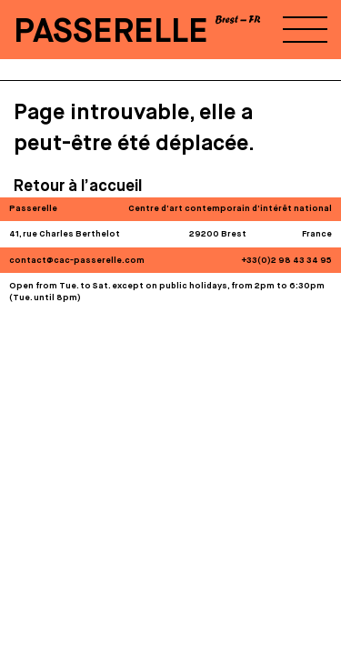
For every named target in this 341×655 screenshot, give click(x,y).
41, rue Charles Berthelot (64, 234)
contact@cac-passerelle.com (77, 261)
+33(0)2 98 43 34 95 (287, 261)
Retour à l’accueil (78, 186)
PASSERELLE (111, 32)
